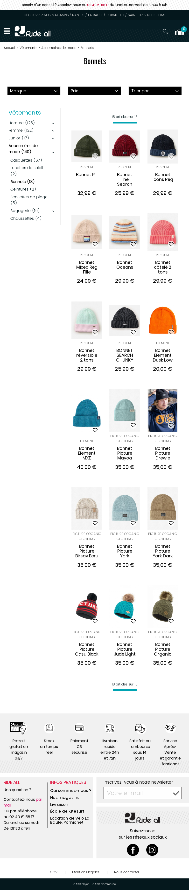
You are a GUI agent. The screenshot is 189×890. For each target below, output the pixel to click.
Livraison (59, 804)
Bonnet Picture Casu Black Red (86, 649)
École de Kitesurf (67, 811)
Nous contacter (126, 872)
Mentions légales (85, 872)
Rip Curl (87, 167)
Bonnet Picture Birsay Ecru (86, 551)
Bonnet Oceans (124, 265)
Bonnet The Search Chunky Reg (125, 179)
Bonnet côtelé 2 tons (162, 267)
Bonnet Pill (87, 175)
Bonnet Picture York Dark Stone (163, 551)
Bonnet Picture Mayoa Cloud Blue (124, 453)
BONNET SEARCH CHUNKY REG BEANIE (124, 355)
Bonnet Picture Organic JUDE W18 (163, 649)
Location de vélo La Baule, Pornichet (70, 820)
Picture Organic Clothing (124, 438)
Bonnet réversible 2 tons (86, 355)
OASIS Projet (81, 884)
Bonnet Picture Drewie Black (162, 453)
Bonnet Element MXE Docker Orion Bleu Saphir (87, 453)
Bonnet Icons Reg (163, 177)
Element (162, 343)
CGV (53, 872)
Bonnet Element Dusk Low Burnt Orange (163, 355)
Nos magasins (64, 797)
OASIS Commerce (104, 884)
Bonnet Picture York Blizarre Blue (125, 551)
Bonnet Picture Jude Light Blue (125, 649)
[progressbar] (125, 122)
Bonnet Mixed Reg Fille (87, 267)
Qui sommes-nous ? (70, 790)
